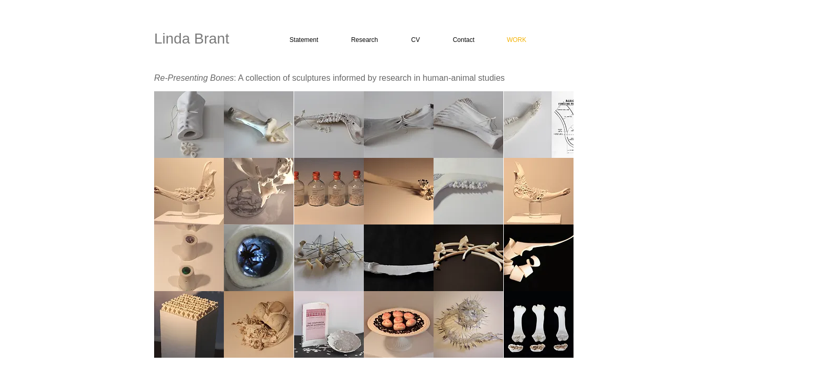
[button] (189, 124)
